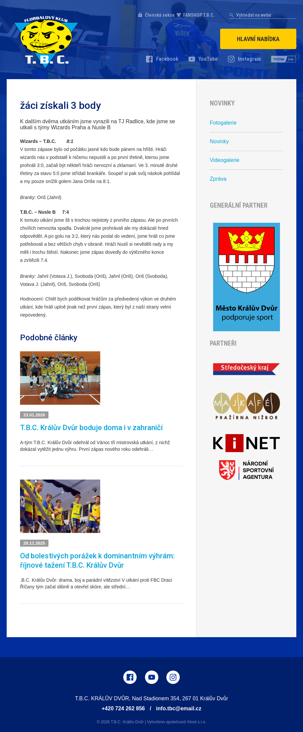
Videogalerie (225, 160)
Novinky (219, 141)
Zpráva (218, 179)
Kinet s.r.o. (196, 722)
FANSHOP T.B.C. (198, 15)
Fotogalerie (223, 123)
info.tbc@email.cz (178, 708)
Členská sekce (160, 15)
